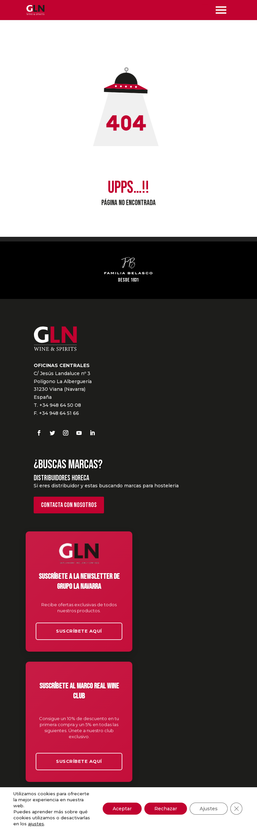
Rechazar (165, 809)
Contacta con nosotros (69, 505)
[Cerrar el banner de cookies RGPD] (236, 809)
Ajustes (209, 809)
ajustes (36, 823)
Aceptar (122, 809)
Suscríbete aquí (79, 631)
